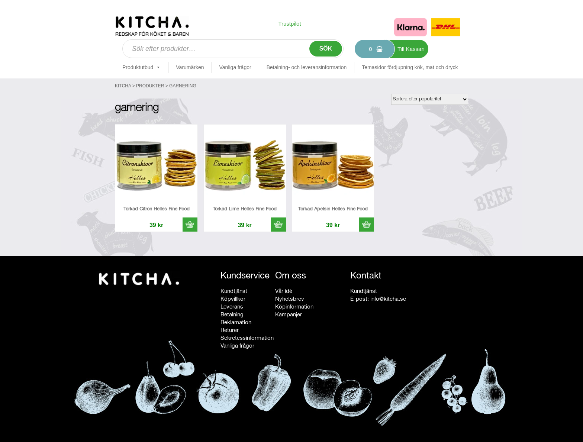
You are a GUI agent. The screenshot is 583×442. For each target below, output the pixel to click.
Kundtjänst (233, 291)
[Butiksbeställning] (429, 99)
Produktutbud (141, 67)
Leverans (231, 306)
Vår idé (283, 291)
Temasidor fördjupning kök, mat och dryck (410, 67)
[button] (190, 224)
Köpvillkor (232, 299)
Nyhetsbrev (289, 299)
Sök (325, 48)
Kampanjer (288, 314)
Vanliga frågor (235, 67)
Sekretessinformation (247, 338)
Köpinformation (294, 306)
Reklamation (235, 322)
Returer (229, 330)
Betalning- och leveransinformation (307, 67)
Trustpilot (289, 23)
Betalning (232, 314)
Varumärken (190, 67)
